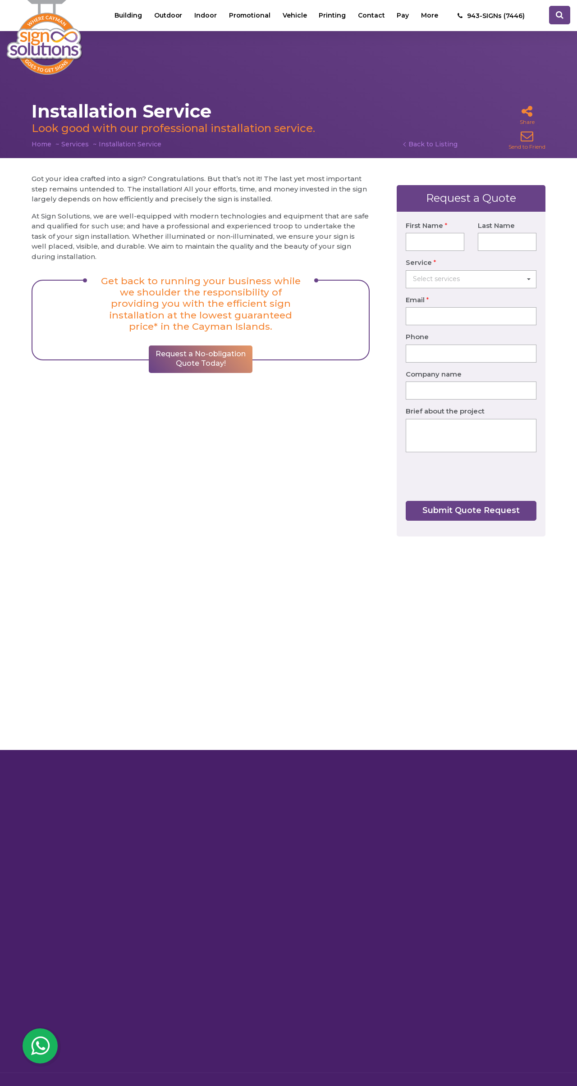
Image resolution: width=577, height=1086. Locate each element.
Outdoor (166, 16)
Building (126, 16)
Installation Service (130, 144)
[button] (471, 268)
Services (75, 144)
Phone (417, 325)
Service (421, 251)
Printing (331, 16)
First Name (426, 214)
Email (417, 288)
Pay (403, 16)
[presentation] (474, 465)
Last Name (496, 214)
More (429, 16)
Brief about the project (445, 399)
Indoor (204, 16)
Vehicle (294, 16)
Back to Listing (433, 144)
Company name (434, 363)
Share (527, 115)
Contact (371, 16)
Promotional (249, 16)
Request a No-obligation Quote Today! (201, 377)
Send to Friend (526, 140)
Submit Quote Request (471, 499)
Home (41, 144)
